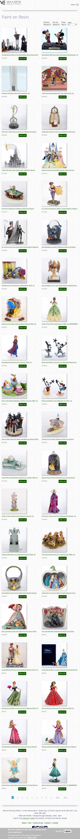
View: (70, 22)
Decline (59, 831)
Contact (55, 823)
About (24, 823)
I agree (67, 831)
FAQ (29, 823)
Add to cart (22, 58)
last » (66, 797)
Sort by (55, 22)
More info (32, 837)
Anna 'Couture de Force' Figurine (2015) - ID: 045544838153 (59, 785)
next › (58, 797)
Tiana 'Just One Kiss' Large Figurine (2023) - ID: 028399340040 (60, 324)
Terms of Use (38, 823)
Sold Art (46, 22)
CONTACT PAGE (28, 818)
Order (63, 22)
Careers (48, 823)
